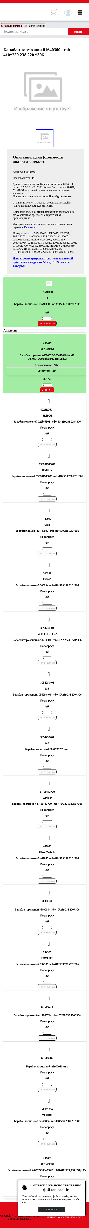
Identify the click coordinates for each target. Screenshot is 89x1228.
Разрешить (52, 1209)
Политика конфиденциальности (64, 1217)
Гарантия (29, 227)
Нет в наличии (47, 323)
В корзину (47, 390)
